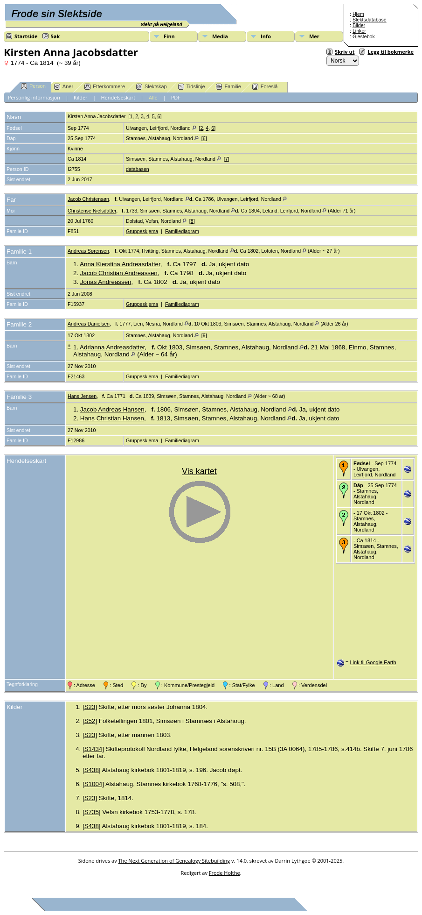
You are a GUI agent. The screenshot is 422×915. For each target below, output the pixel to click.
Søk (55, 36)
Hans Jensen (82, 396)
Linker (359, 31)
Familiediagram (182, 231)
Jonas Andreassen (105, 281)
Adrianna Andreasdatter (112, 347)
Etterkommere (104, 86)
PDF (175, 97)
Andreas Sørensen (88, 251)
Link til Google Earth (373, 662)
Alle (153, 97)
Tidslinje (191, 86)
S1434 (93, 748)
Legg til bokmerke (390, 51)
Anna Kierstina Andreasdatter (120, 264)
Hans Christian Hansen (112, 418)
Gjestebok (364, 36)
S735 (91, 812)
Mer (314, 36)
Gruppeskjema (142, 231)
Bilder (359, 25)
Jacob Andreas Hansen (112, 409)
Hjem (358, 14)
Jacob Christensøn (88, 199)
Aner (63, 86)
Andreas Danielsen (89, 323)
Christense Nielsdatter (92, 210)
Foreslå (265, 86)
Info (266, 36)
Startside (26, 36)
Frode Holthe (224, 872)
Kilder (81, 97)
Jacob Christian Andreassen (119, 273)
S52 (90, 720)
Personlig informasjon (34, 97)
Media (220, 36)
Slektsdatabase (370, 19)
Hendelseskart (118, 97)
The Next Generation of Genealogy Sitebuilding (174, 860)
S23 (90, 706)
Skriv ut (344, 51)
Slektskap (151, 86)
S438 (91, 769)
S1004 (93, 783)
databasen (137, 169)
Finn (169, 36)
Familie (228, 86)
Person (33, 86)
